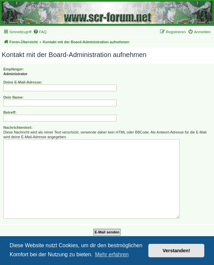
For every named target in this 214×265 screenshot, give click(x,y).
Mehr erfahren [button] (112, 254)
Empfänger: (13, 69)
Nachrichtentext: (17, 127)
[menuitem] (40, 32)
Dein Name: (13, 97)
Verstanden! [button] (176, 250)
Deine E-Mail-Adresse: (22, 82)
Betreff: (9, 112)
